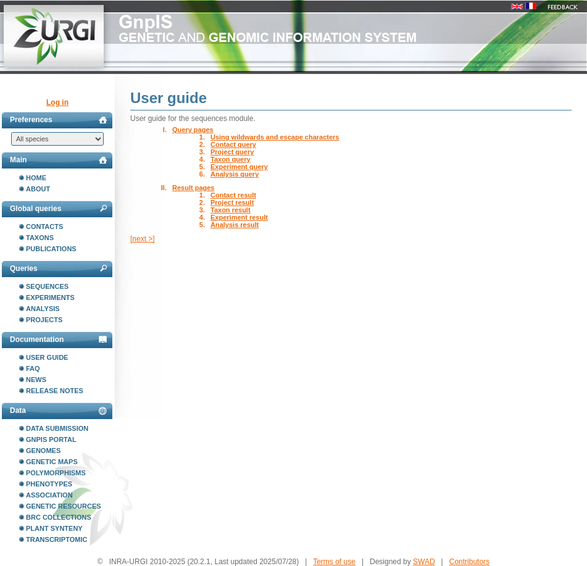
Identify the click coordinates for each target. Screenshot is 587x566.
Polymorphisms (56, 473)
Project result (232, 202)
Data (58, 410)
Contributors (469, 561)
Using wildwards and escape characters (274, 137)
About (38, 189)
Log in (57, 102)
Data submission (57, 428)
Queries (58, 268)
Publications (51, 248)
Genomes (43, 450)
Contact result (233, 195)
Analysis (43, 308)
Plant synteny (54, 528)
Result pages (193, 187)
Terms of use (334, 561)
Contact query (233, 144)
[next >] (142, 239)
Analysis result (234, 224)
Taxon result (230, 210)
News (36, 379)
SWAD (424, 561)
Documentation (58, 339)
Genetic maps (52, 461)
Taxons (40, 237)
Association (49, 495)
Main (58, 160)
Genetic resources (63, 506)
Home (36, 177)
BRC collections (58, 517)
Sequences (47, 286)
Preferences (58, 119)
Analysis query (234, 174)
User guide (47, 357)
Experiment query (239, 166)
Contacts (44, 226)
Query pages (193, 129)
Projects (44, 319)
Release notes (54, 390)
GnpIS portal (51, 439)
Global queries (58, 208)
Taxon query (230, 159)
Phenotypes (49, 484)
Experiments (50, 297)
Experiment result (239, 217)
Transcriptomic (56, 539)
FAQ (33, 368)
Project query (232, 152)
